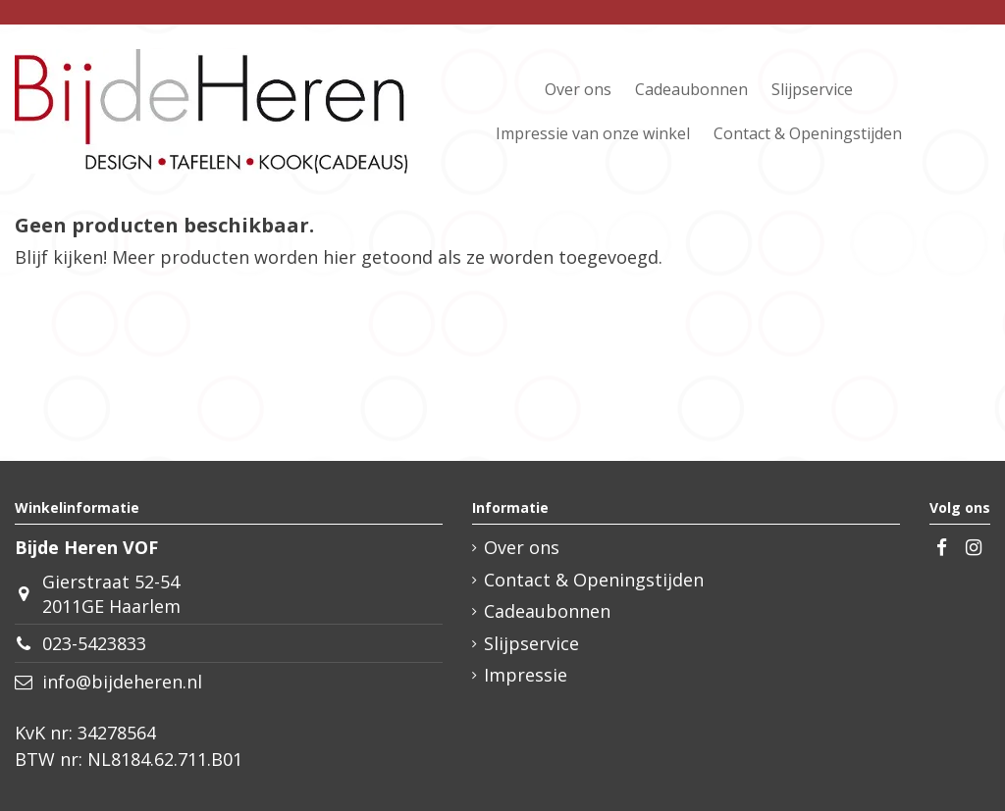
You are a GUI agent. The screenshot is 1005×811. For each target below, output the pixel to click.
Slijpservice (531, 643)
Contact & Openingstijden (594, 579)
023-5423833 (94, 643)
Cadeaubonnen (547, 611)
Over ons (521, 547)
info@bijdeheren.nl (122, 681)
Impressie (525, 674)
